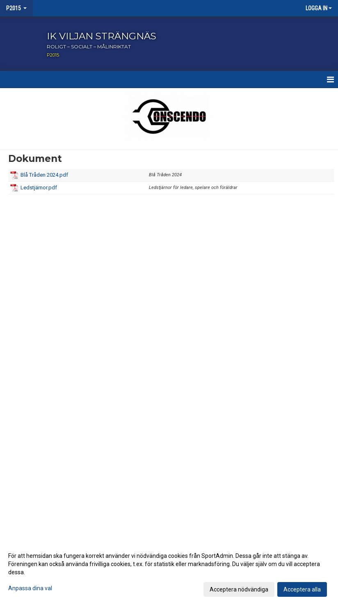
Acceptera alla (302, 589)
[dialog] (169, 572)
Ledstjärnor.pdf (39, 187)
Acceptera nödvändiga (239, 589)
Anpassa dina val (30, 588)
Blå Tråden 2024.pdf (44, 175)
